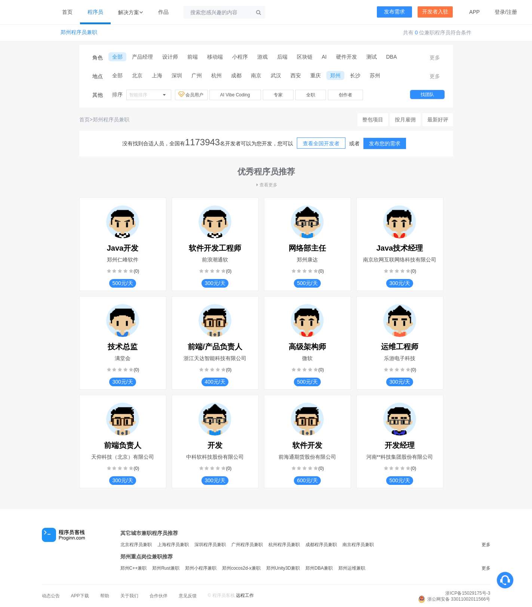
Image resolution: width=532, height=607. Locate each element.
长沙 (355, 75)
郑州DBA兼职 (319, 568)
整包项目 (372, 120)
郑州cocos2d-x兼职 (241, 568)
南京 (256, 75)
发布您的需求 (384, 143)
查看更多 (266, 185)
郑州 (335, 75)
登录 (500, 12)
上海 (157, 75)
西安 (295, 75)
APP (474, 12)
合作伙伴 (158, 596)
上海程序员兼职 (173, 544)
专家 (278, 94)
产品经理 (142, 57)
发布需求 (394, 12)
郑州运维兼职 (351, 568)
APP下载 (80, 596)
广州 (196, 75)
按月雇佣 (405, 120)
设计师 (170, 57)
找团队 (427, 94)
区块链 (305, 57)
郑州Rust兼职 (165, 568)
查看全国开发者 (321, 143)
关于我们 (129, 596)
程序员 (95, 12)
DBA (391, 57)
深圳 (177, 75)
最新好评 (437, 120)
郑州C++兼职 (133, 568)
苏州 (375, 75)
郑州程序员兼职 (79, 32)
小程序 (240, 57)
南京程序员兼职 (358, 544)
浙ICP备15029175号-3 (467, 593)
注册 (512, 12)
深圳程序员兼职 (210, 544)
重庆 (315, 75)
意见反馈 (188, 596)
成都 (236, 75)
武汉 (276, 75)
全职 (310, 94)
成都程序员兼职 (321, 544)
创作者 (345, 94)
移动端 (215, 57)
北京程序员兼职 (136, 544)
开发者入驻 (435, 12)
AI (324, 57)
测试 (371, 57)
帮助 (104, 596)
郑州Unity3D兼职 (283, 568)
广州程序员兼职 (247, 544)
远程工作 (245, 595)
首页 (67, 12)
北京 (137, 75)
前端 (192, 57)
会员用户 (191, 94)
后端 (282, 57)
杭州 (216, 75)
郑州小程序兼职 (200, 568)
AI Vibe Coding (235, 94)
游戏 (262, 57)
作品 (163, 12)
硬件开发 (346, 57)
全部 (117, 57)
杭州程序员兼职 (284, 544)
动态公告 (51, 596)
